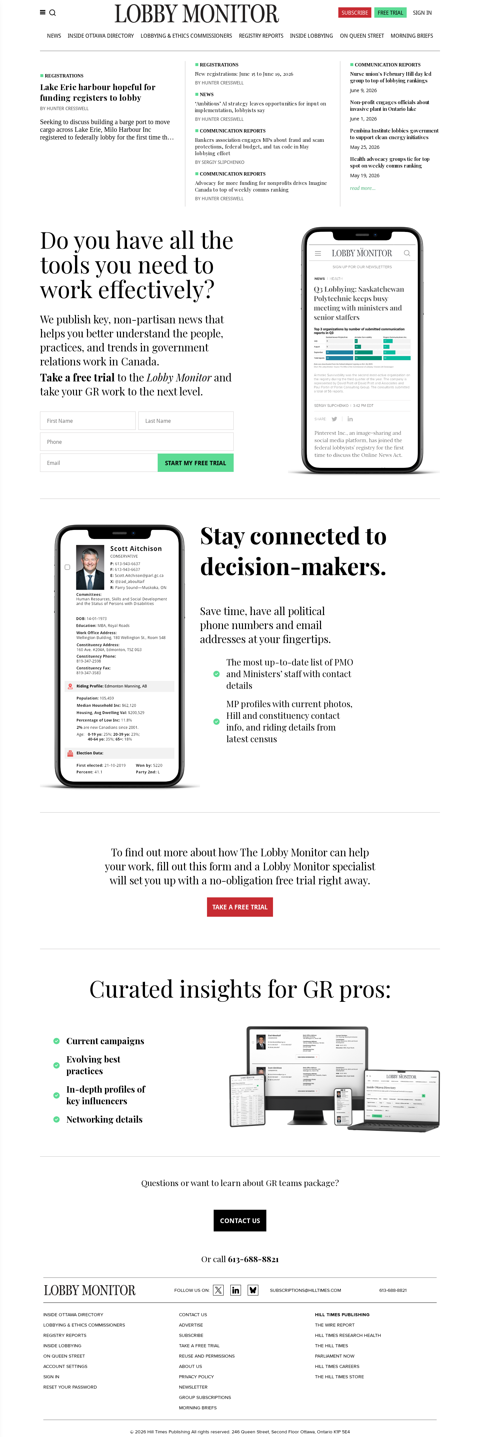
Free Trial (390, 12)
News (54, 35)
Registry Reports (261, 35)
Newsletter (193, 1387)
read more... (363, 188)
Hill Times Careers (337, 1366)
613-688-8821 (393, 1290)
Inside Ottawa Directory (101, 35)
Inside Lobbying (311, 35)
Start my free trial (195, 463)
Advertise (191, 1325)
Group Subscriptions (205, 1397)
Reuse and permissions (207, 1356)
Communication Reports (233, 130)
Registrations (64, 75)
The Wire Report (335, 1325)
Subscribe (355, 12)
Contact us (240, 1220)
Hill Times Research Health (348, 1335)
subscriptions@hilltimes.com (305, 1290)
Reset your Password (70, 1387)
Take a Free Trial (199, 1346)
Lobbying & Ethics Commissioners (186, 35)
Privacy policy (196, 1377)
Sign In (422, 12)
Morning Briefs (412, 35)
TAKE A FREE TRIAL (240, 907)
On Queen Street (362, 35)
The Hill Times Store (339, 1377)
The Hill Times (331, 1346)
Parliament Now (334, 1356)
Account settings (65, 1366)
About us (190, 1366)
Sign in (51, 1377)
